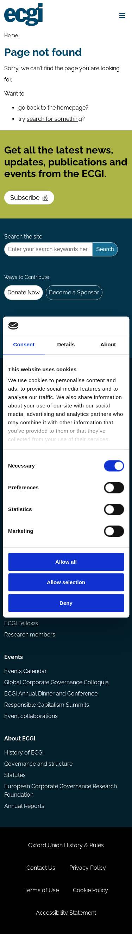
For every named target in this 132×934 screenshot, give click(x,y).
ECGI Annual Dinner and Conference (51, 693)
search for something (54, 119)
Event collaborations (31, 716)
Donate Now (23, 292)
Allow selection (66, 583)
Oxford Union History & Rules (66, 845)
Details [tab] (66, 344)
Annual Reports (24, 806)
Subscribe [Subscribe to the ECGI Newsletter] (29, 197)
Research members (29, 634)
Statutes (15, 775)
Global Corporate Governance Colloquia (56, 682)
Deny (66, 603)
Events (13, 657)
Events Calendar (25, 671)
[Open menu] (122, 15)
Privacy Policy (87, 867)
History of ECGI (24, 752)
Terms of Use (41, 890)
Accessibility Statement (66, 912)
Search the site (23, 236)
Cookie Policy (90, 890)
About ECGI (20, 738)
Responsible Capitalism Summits (46, 704)
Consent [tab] (23, 344)
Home (11, 35)
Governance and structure (38, 763)
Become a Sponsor (74, 292)
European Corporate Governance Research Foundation (60, 790)
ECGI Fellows (21, 623)
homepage (71, 107)
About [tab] (108, 344)
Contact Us (40, 867)
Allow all (66, 562)
